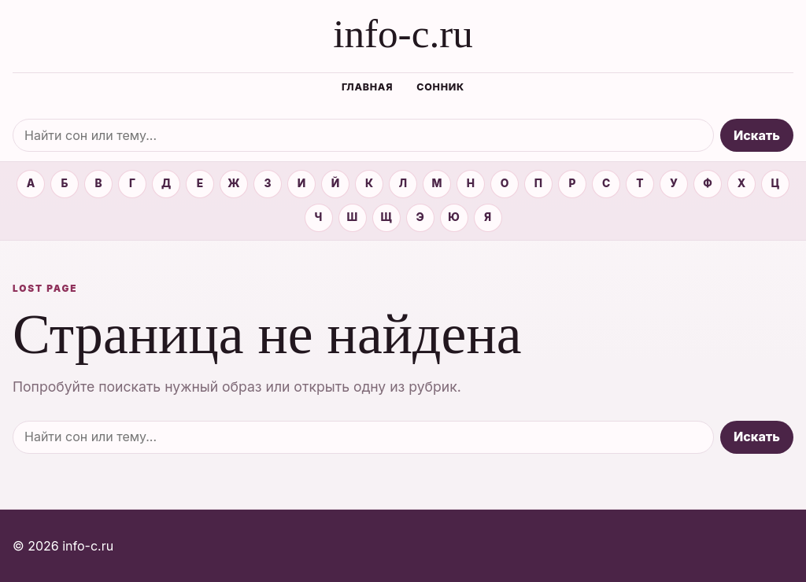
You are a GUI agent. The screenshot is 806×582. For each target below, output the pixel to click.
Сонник (440, 87)
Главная (367, 87)
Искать (757, 135)
